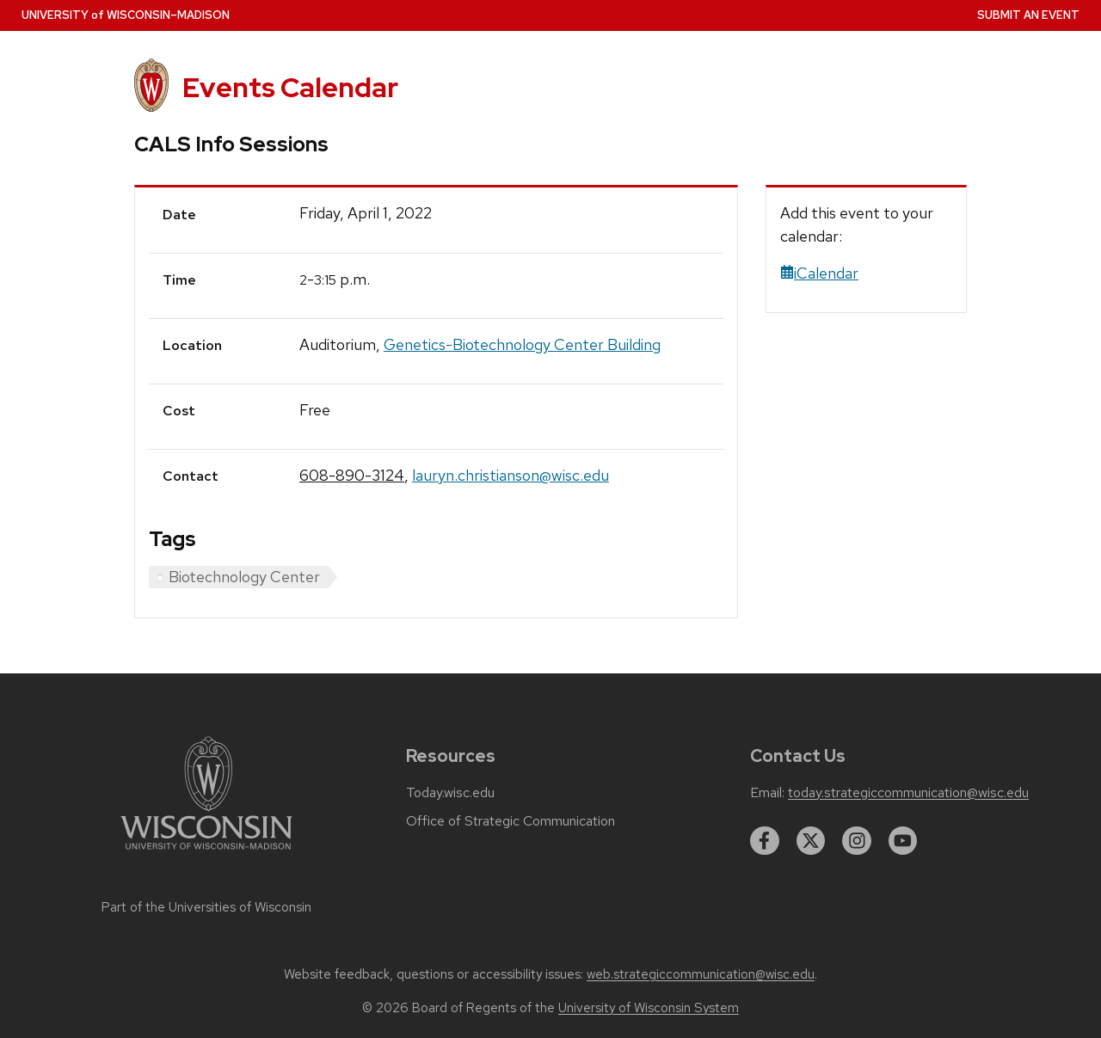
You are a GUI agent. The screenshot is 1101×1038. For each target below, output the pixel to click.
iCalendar (819, 273)
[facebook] (764, 841)
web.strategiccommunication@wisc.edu (701, 974)
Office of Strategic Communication (510, 821)
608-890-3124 (351, 475)
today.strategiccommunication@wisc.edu (908, 793)
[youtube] (903, 841)
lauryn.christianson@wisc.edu (510, 475)
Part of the (206, 907)
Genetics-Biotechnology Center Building (522, 344)
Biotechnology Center (244, 577)
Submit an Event (1028, 15)
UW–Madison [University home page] (126, 15)
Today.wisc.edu (450, 793)
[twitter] (811, 841)
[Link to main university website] (206, 853)
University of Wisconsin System (648, 1008)
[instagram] (856, 841)
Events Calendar (290, 87)
